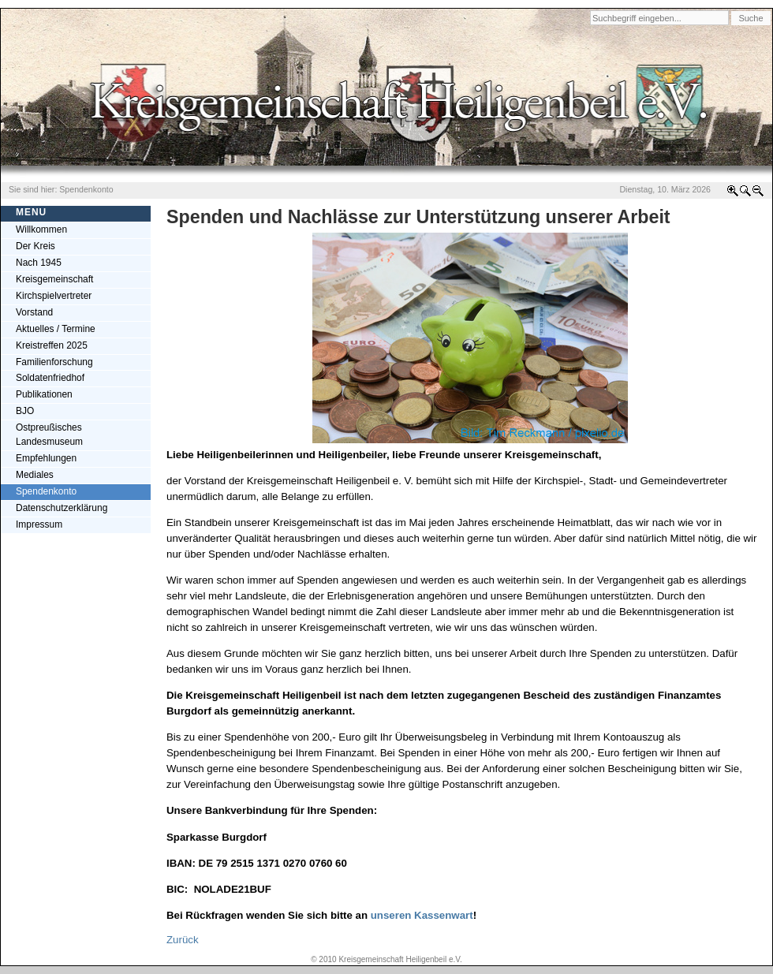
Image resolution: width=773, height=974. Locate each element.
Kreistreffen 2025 (52, 345)
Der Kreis (35, 246)
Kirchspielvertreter (53, 295)
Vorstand (34, 312)
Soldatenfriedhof (50, 377)
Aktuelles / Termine (55, 328)
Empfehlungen (46, 458)
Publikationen (44, 394)
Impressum (39, 524)
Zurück (182, 940)
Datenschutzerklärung (61, 507)
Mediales (35, 474)
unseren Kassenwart (422, 915)
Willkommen (41, 229)
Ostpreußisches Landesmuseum (49, 434)
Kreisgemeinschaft (54, 279)
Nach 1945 (39, 262)
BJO (25, 410)
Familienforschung (54, 362)
